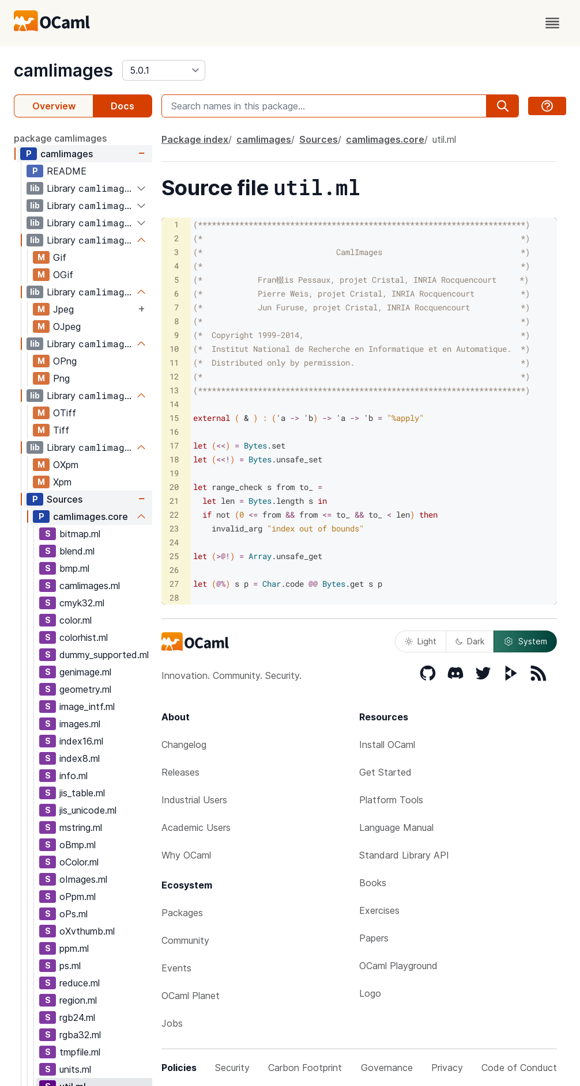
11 (174, 362)
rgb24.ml (77, 1017)
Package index (194, 139)
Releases (180, 772)
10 (174, 348)
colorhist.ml (83, 637)
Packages (182, 912)
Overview (54, 106)
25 (174, 555)
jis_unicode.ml (87, 810)
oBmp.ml (77, 844)
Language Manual (396, 827)
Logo (370, 993)
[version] (163, 70)
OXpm (65, 464)
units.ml (75, 1069)
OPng (65, 361)
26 (174, 569)
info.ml (73, 775)
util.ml (444, 139)
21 (174, 500)
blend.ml (77, 551)
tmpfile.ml (79, 1052)
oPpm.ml (77, 896)
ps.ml (70, 965)
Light (420, 641)
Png (61, 378)
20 (174, 486)
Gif (59, 257)
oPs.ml (73, 914)
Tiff (61, 430)
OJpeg (67, 326)
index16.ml (81, 741)
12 (174, 376)
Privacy (447, 1067)
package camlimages (60, 138)
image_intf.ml (87, 706)
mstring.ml (80, 827)
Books (372, 882)
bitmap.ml (79, 534)
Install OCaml (387, 744)
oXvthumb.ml (87, 931)
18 (174, 459)
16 (174, 431)
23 (174, 528)
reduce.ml (79, 983)
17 (174, 445)
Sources (64, 499)
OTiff (64, 413)
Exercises (379, 910)
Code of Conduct (519, 1067)
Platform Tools (391, 800)
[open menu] (552, 23)
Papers (374, 938)
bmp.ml (74, 568)
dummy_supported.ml (104, 654)
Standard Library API (404, 855)
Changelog (183, 744)
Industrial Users (194, 800)
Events (176, 968)
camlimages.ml (89, 585)
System (525, 641)
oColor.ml (79, 862)
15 (174, 417)
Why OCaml (186, 855)
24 (174, 542)
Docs (122, 106)
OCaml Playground (398, 965)
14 (174, 403)
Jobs (172, 1023)
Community (185, 940)
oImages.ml (83, 879)
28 (174, 597)
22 (174, 514)
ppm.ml (74, 948)
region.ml (78, 1000)
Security (232, 1067)
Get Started (385, 772)
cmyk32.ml (81, 603)
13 (174, 390)
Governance (387, 1067)
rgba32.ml (80, 1035)
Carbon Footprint (305, 1067)
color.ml (75, 620)
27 (174, 583)
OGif (63, 274)
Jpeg (63, 309)
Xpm (62, 482)
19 (174, 473)
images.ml (79, 724)
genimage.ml (85, 672)
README (66, 171)
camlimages (63, 70)
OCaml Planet (190, 995)
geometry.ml (85, 689)
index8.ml (79, 758)
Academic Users (196, 827)
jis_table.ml (82, 793)
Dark (469, 641)
